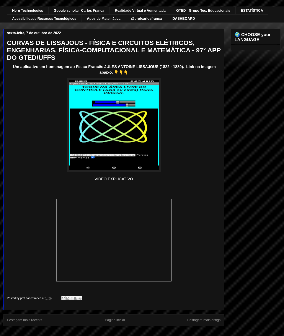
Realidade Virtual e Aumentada (140, 10)
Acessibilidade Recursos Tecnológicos (44, 18)
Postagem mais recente (24, 320)
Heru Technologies (27, 10)
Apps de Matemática (104, 18)
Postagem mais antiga (204, 320)
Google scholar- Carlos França (79, 10)
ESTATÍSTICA (252, 10)
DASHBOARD (183, 18)
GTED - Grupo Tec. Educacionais (203, 10)
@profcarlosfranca (146, 18)
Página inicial (115, 320)
